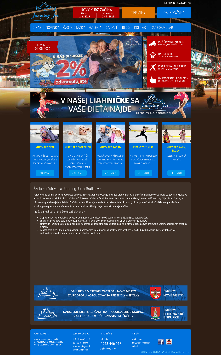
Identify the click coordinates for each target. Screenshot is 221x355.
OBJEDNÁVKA (174, 12)
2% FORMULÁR (162, 28)
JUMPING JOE (158, 352)
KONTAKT (141, 28)
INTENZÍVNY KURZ (143, 147)
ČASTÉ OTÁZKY (74, 28)
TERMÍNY (138, 12)
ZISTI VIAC (44, 173)
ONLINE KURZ (168, 55)
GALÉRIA (95, 28)
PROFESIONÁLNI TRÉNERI (172, 67)
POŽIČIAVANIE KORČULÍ (171, 43)
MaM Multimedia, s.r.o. (180, 352)
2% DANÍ (112, 28)
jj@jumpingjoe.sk (80, 349)
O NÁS (37, 28)
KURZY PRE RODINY (110, 147)
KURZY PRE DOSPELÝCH (78, 147)
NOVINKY (52, 28)
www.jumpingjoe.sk (81, 346)
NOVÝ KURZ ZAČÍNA (96, 13)
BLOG (126, 28)
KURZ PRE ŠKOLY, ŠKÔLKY (176, 149)
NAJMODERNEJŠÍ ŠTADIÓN (173, 79)
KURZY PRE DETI (45, 147)
